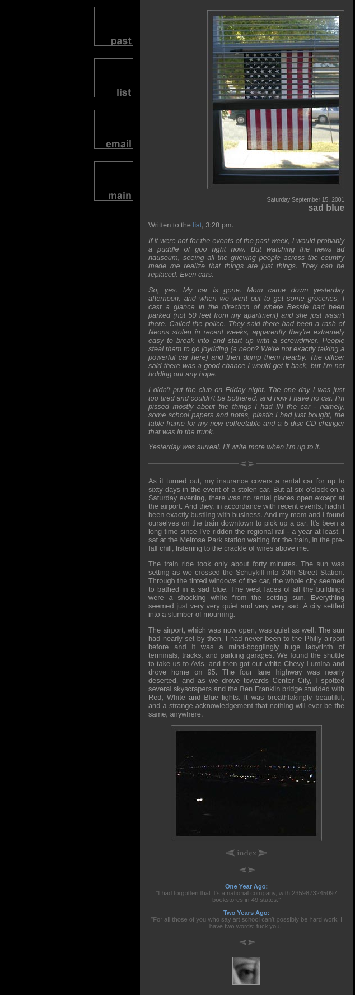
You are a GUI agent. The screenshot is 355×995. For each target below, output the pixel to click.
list (197, 225)
